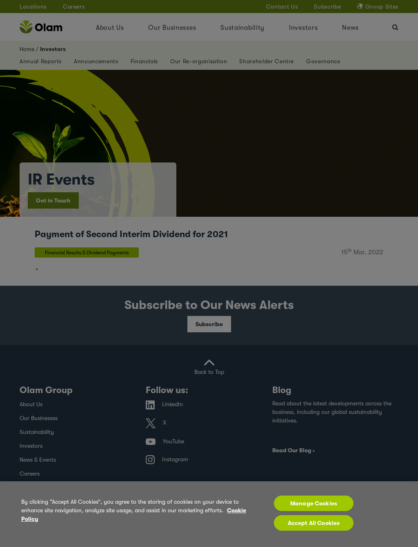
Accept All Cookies (314, 523)
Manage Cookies (313, 503)
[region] (209, 514)
